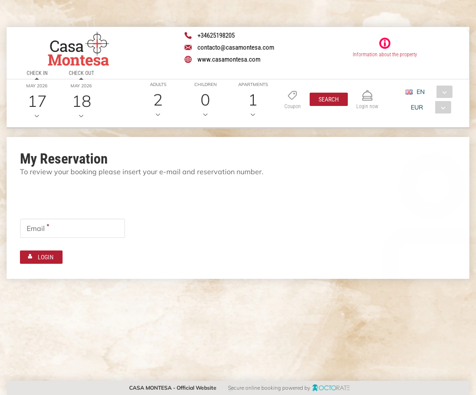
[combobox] (432, 92)
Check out (81, 73)
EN (421, 92)
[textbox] (72, 196)
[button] (328, 99)
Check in (37, 73)
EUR (417, 107)
